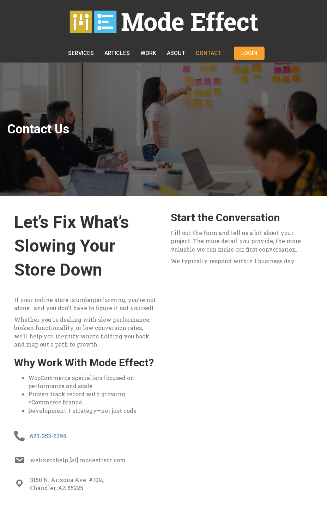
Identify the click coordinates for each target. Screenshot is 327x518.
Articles (117, 53)
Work (148, 53)
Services (81, 53)
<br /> (242, 295)
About (176, 53)
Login (249, 53)
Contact (209, 53)
